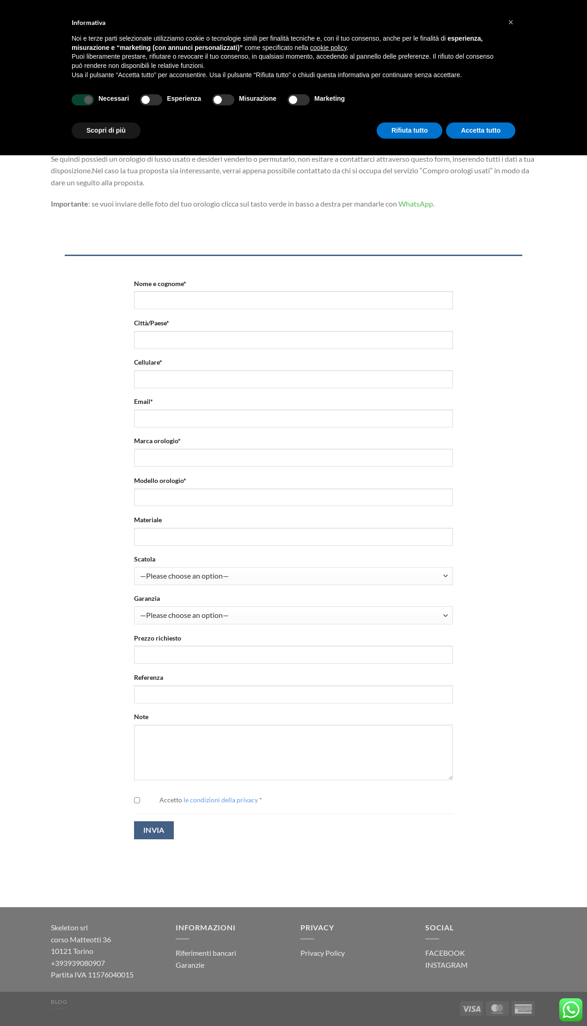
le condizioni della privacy (220, 800)
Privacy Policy (322, 952)
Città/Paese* (151, 323)
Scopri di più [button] (106, 130)
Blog (59, 1001)
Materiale (148, 520)
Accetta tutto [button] (481, 130)
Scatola (144, 559)
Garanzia (147, 598)
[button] (510, 22)
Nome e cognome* (160, 283)
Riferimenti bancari (206, 952)
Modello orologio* (160, 480)
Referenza (148, 677)
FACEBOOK (445, 952)
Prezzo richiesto (157, 638)
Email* (143, 401)
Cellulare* (148, 362)
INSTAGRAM (446, 964)
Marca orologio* (157, 441)
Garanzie (190, 964)
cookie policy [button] (328, 47)
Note (141, 717)
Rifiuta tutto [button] (409, 130)
